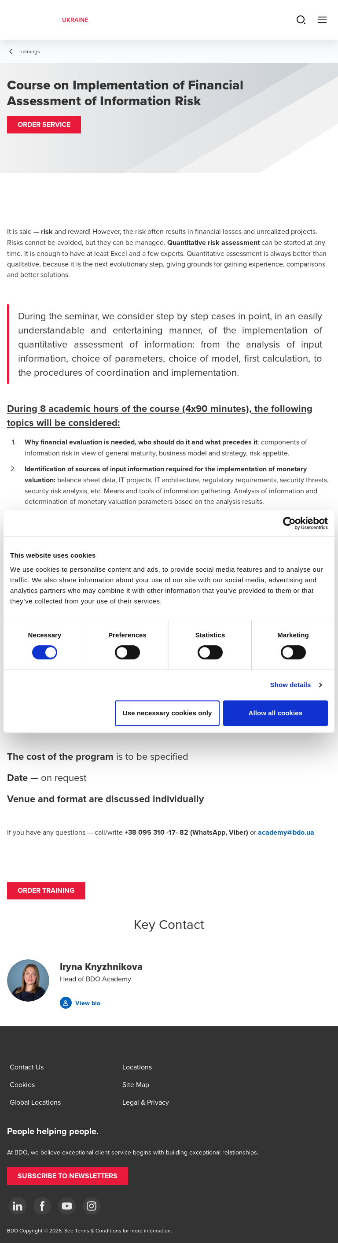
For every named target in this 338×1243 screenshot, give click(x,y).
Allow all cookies (276, 713)
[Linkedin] (17, 1206)
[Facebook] (42, 1206)
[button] (44, 124)
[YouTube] (66, 1206)
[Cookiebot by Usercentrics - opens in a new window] (289, 523)
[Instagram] (91, 1206)
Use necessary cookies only (167, 713)
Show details (290, 684)
